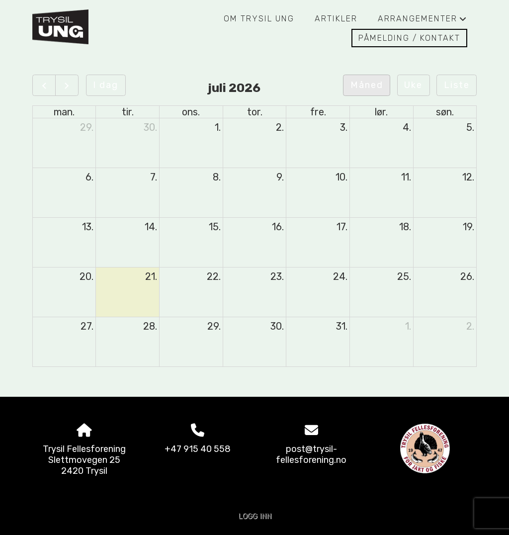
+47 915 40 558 (198, 449)
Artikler (336, 18)
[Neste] (67, 85)
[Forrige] (44, 85)
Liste (457, 85)
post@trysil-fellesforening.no (311, 454)
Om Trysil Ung (259, 18)
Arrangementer (422, 21)
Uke (413, 85)
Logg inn (254, 516)
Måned (366, 85)
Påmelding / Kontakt (409, 38)
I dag (105, 85)
